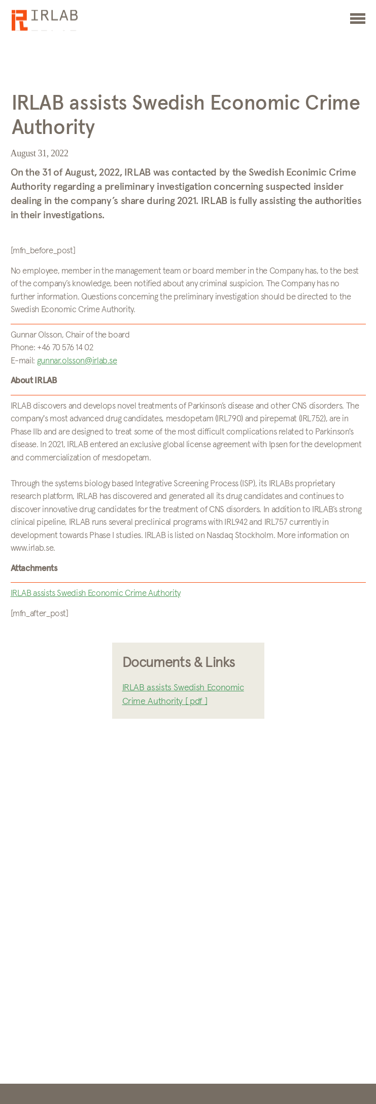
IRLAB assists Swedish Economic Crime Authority (96, 593)
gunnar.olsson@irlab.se (77, 361)
